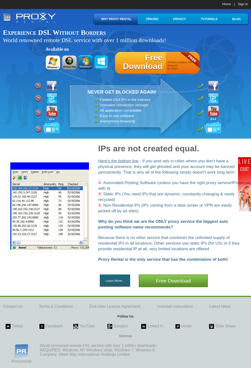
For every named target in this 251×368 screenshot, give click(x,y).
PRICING (152, 19)
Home (226, 4)
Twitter (17, 326)
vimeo (186, 326)
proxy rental (29, 17)
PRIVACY (179, 19)
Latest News (220, 306)
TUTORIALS (209, 19)
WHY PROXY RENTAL (116, 19)
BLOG (236, 19)
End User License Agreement (114, 306)
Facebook (54, 326)
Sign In (243, 4)
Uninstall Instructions (175, 306)
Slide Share (225, 326)
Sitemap (125, 336)
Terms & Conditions (56, 306)
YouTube (87, 326)
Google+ (120, 326)
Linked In (155, 326)
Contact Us (13, 306)
